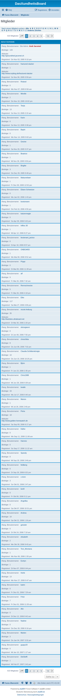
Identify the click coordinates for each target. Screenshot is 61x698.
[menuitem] (8, 10)
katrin (23, 585)
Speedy (24, 453)
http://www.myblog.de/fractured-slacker (17, 73)
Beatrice (24, 154)
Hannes (24, 441)
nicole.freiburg (26, 309)
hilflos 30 (24, 226)
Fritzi (23, 597)
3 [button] (33, 35)
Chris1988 (25, 375)
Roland (23, 82)
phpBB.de (41, 692)
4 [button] (37, 35)
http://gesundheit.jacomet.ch (13, 56)
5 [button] (41, 35)
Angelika (24, 501)
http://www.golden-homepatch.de (15, 421)
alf (22, 274)
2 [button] (30, 35)
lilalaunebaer (26, 178)
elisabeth (24, 537)
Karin (23, 118)
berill (22, 489)
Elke (22, 297)
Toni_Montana (26, 549)
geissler (24, 525)
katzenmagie (26, 214)
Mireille (23, 94)
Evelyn (23, 561)
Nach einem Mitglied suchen (13, 28)
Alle (27, 28)
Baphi (23, 130)
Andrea (23, 513)
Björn (23, 363)
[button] (21, 36)
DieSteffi (24, 657)
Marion (23, 399)
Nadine (23, 621)
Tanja (23, 106)
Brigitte (23, 166)
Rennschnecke (27, 285)
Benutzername (8, 42)
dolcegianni (25, 327)
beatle (23, 387)
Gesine (23, 142)
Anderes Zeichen (34, 30)
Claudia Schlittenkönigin (30, 351)
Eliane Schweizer (27, 190)
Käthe (23, 429)
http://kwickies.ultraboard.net (13, 319)
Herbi (23, 573)
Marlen (23, 633)
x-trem (23, 477)
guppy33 (24, 645)
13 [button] (48, 35)
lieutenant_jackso (27, 238)
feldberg (24, 465)
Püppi (23, 262)
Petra (23, 411)
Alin (22, 609)
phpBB (22, 689)
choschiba (25, 339)
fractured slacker (27, 64)
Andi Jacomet (35, 46)
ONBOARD (25, 250)
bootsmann (25, 202)
